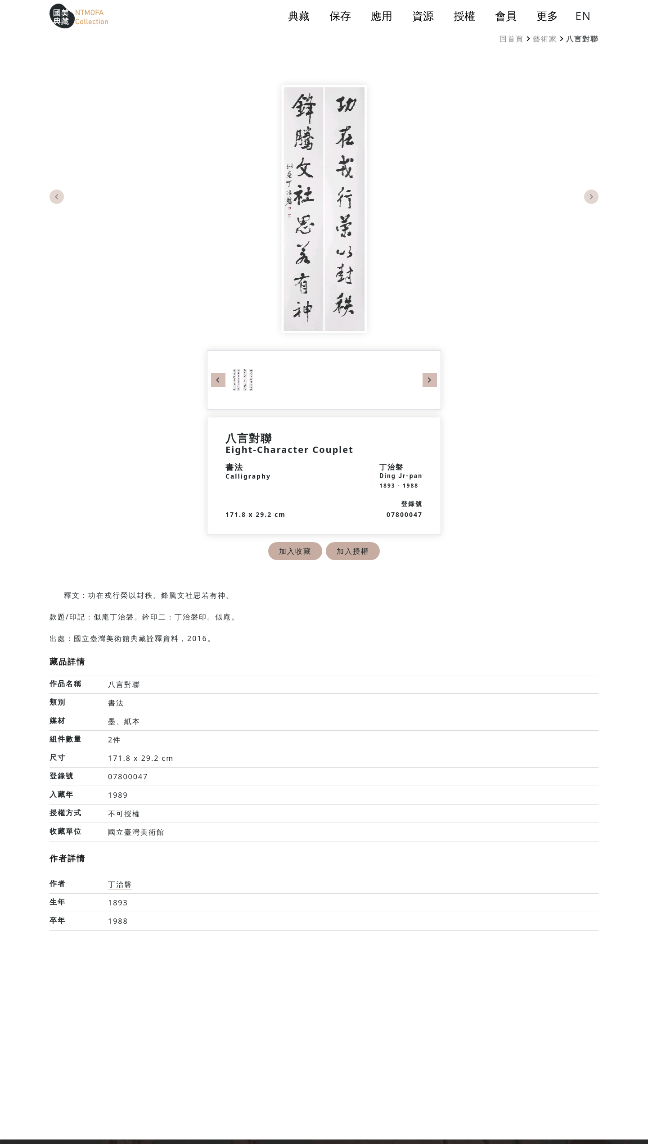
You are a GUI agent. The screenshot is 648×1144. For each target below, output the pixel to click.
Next (591, 197)
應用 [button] (381, 16)
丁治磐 (120, 884)
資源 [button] (423, 16)
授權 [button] (464, 16)
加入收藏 (295, 551)
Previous (57, 197)
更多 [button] (547, 16)
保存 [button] (340, 16)
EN (583, 15)
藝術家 (545, 39)
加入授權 (353, 551)
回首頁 (512, 39)
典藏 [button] (299, 16)
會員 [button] (506, 16)
